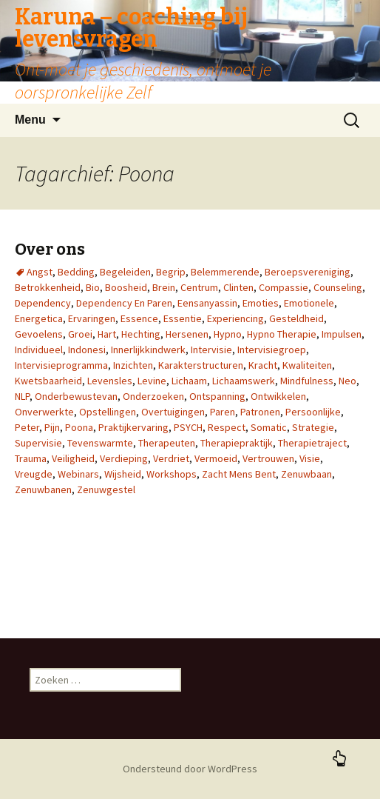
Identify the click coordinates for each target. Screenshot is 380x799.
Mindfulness (306, 380)
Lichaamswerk (243, 380)
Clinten (238, 287)
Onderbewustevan (76, 396)
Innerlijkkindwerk (148, 349)
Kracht (262, 365)
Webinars (78, 474)
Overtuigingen (173, 411)
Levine (152, 380)
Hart (107, 334)
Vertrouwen (268, 458)
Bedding (76, 271)
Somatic (269, 427)
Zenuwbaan (306, 474)
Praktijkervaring (133, 427)
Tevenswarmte (100, 442)
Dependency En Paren (124, 303)
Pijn (52, 427)
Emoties (260, 303)
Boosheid (126, 287)
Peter (27, 427)
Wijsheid (122, 474)
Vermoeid (215, 458)
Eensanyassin (207, 303)
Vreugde (33, 474)
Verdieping (124, 458)
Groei (80, 334)
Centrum (199, 287)
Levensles (109, 380)
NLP (22, 396)
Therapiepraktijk (236, 442)
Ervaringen (91, 318)
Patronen (260, 411)
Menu (30, 119)
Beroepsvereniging (307, 271)
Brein (163, 287)
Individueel (39, 349)
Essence (139, 318)
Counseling (337, 287)
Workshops (171, 474)
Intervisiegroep (271, 349)
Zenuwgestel (106, 489)
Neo (347, 380)
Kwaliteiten (307, 365)
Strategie (313, 427)
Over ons (50, 249)
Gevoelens (39, 334)
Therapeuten (166, 442)
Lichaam (189, 380)
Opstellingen (107, 411)
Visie (309, 458)
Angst (39, 271)
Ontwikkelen (278, 396)
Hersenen (187, 334)
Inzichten (133, 365)
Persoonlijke (313, 411)
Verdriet (171, 458)
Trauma (31, 458)
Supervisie (38, 442)
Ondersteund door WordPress (190, 768)
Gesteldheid (296, 318)
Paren (222, 411)
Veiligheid (73, 458)
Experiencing (235, 318)
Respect (226, 427)
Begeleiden (125, 271)
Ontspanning (217, 396)
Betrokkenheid (48, 287)
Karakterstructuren (200, 365)
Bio (93, 287)
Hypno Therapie (281, 334)
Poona (79, 427)
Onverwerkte (44, 411)
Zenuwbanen (43, 489)
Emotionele (309, 303)
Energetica (39, 318)
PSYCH (188, 427)
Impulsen (342, 334)
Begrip (171, 271)
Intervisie (211, 349)
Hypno (228, 334)
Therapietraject (312, 442)
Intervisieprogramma (61, 365)
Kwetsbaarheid (48, 380)
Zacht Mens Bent (239, 474)
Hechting (140, 334)
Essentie (182, 318)
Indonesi (87, 349)
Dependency (43, 303)
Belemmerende (225, 271)
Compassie (283, 287)
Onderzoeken (153, 396)
